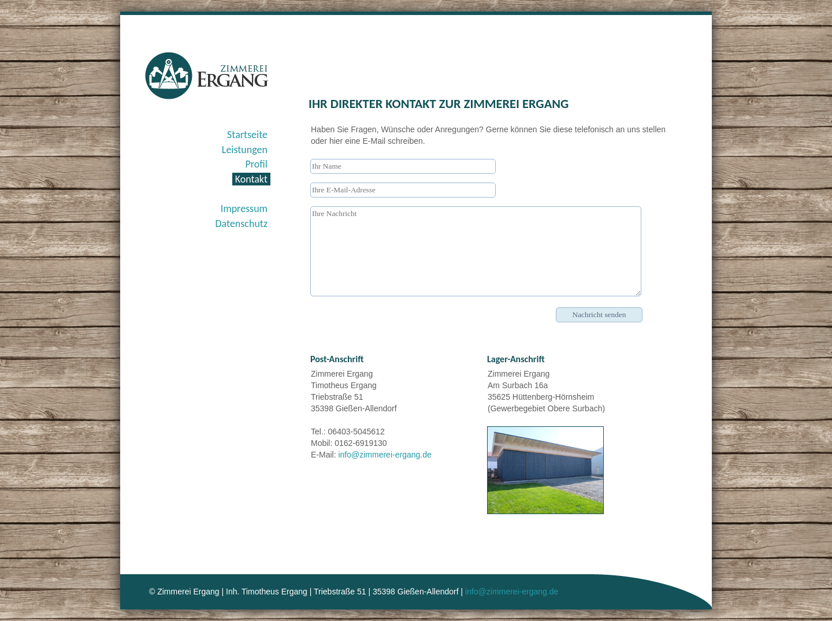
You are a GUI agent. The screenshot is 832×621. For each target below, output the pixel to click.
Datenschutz (242, 223)
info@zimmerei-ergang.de (384, 454)
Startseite (247, 134)
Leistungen (245, 149)
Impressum (244, 208)
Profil (257, 164)
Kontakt (251, 179)
